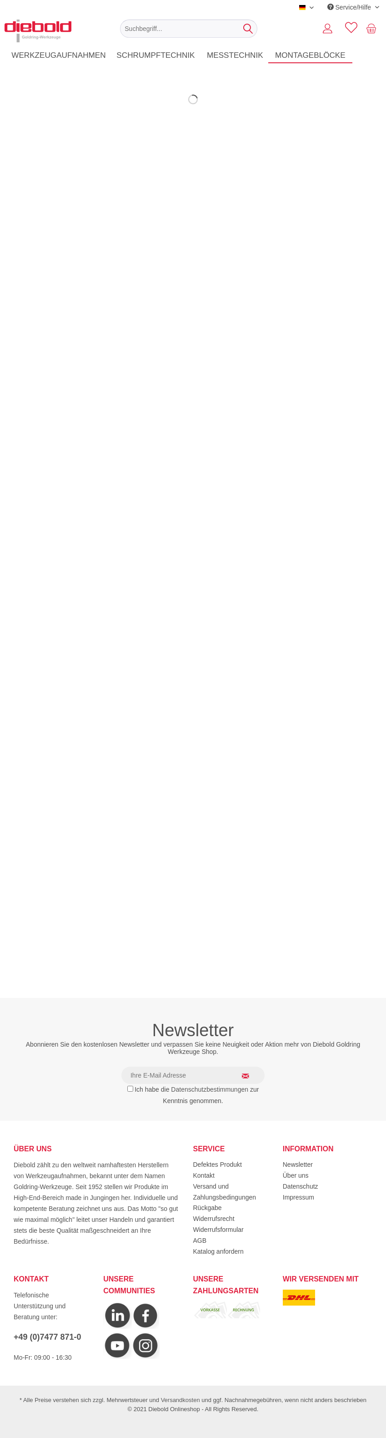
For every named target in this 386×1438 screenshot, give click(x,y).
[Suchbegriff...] (188, 29)
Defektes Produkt (217, 1164)
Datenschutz (300, 1186)
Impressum (298, 1197)
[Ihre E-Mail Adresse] (193, 1075)
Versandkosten (180, 1400)
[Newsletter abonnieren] (251, 1076)
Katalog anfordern (218, 1251)
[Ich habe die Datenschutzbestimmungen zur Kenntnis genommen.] (130, 1089)
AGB (200, 1240)
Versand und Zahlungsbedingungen (224, 1192)
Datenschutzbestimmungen (209, 1089)
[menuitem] (188, 29)
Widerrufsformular (218, 1229)
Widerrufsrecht (214, 1218)
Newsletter (298, 1164)
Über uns (296, 1175)
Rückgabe (207, 1207)
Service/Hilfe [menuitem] (350, 7)
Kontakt (204, 1175)
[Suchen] (248, 29)
